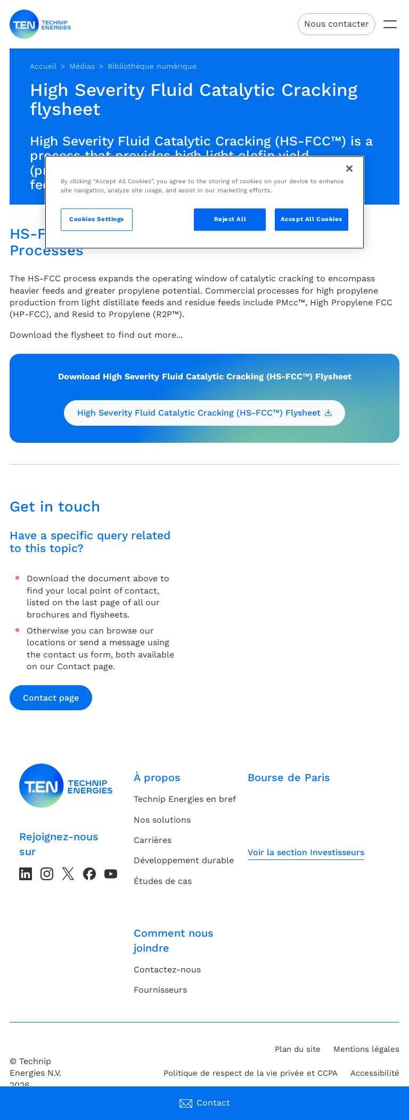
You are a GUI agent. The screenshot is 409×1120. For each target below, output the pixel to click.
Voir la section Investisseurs (306, 852)
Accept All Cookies (311, 219)
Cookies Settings (96, 219)
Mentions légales (366, 1049)
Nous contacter (336, 24)
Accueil (43, 66)
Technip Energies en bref (185, 799)
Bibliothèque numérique (152, 66)
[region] (204, 202)
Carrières (152, 840)
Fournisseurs (160, 990)
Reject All (230, 219)
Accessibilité (374, 1073)
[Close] (349, 169)
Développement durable (184, 860)
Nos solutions (162, 820)
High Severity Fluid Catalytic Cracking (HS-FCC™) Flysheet (204, 413)
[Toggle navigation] (390, 24)
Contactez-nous (167, 969)
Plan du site (298, 1049)
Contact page (51, 698)
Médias (82, 66)
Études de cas (163, 881)
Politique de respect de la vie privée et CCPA (250, 1073)
